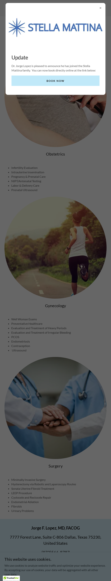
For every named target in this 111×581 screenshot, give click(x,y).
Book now (55, 80)
